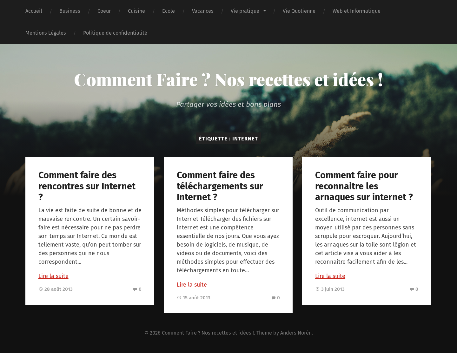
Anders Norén (296, 333)
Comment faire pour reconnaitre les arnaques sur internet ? (364, 186)
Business (69, 11)
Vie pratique (245, 11)
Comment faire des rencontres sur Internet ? (87, 186)
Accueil (33, 11)
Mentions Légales (45, 33)
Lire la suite (53, 276)
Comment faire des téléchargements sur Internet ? (220, 186)
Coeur (104, 11)
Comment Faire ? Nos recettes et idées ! (228, 79)
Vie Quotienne (299, 11)
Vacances (203, 11)
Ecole (168, 11)
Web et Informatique (357, 11)
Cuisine (136, 11)
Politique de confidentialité (115, 33)
